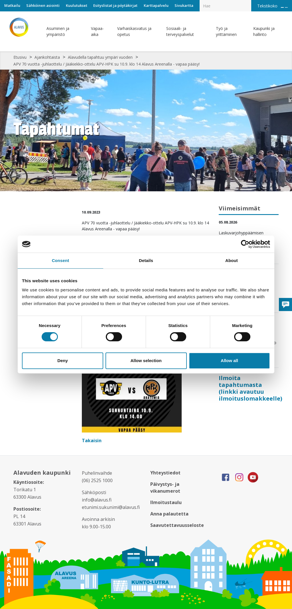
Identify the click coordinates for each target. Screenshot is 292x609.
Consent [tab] (60, 260)
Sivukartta (184, 5)
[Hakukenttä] (225, 5)
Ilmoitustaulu (166, 502)
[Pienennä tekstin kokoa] (286, 7)
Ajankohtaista (47, 57)
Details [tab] (146, 260)
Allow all (229, 360)
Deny (62, 360)
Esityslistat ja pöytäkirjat (115, 5)
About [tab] (231, 260)
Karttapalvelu (156, 5)
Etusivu (20, 57)
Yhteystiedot (165, 473)
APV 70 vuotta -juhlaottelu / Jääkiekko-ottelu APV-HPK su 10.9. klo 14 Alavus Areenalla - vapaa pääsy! (106, 64)
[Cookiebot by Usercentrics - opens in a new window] (245, 244)
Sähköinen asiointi (43, 5)
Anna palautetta (169, 514)
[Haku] (248, 1)
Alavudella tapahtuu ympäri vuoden (100, 57)
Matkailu (12, 5)
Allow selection (145, 360)
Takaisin (92, 440)
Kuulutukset (76, 5)
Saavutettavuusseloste (177, 525)
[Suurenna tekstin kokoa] (282, 7)
